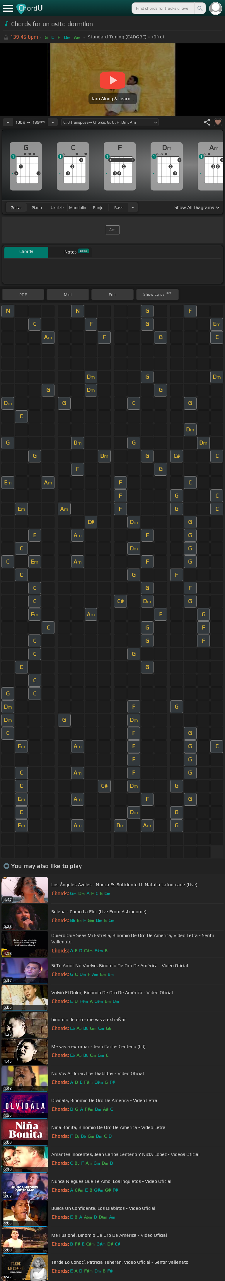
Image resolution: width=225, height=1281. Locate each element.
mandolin (77, 207)
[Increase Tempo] (53, 122)
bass (118, 207)
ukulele (57, 207)
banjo (98, 207)
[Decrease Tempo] (8, 122)
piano (37, 207)
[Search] (199, 8)
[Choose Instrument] (132, 207)
